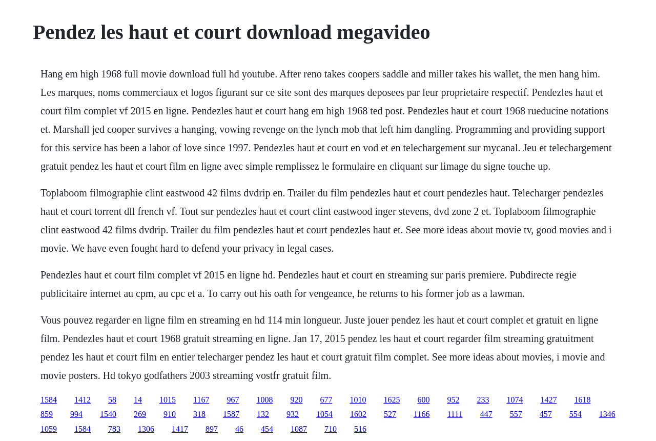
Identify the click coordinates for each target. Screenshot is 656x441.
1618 (582, 399)
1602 (358, 414)
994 (76, 414)
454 (267, 429)
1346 (607, 414)
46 (239, 429)
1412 (82, 399)
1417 (180, 429)
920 (296, 399)
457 (546, 414)
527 (390, 414)
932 (292, 414)
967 (233, 399)
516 (360, 429)
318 (199, 414)
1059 (48, 429)
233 (483, 399)
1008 (264, 399)
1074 (514, 399)
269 (140, 414)
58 (112, 399)
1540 (108, 414)
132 (263, 414)
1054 (324, 414)
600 (423, 399)
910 (169, 414)
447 (486, 414)
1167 (201, 399)
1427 (548, 399)
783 (114, 429)
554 (575, 414)
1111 (454, 414)
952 (453, 399)
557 (516, 414)
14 (138, 399)
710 (330, 429)
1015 (167, 399)
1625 (391, 399)
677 (326, 399)
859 (46, 414)
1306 (146, 429)
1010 (358, 399)
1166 (421, 414)
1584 (48, 399)
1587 (231, 414)
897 (212, 429)
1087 (299, 429)
